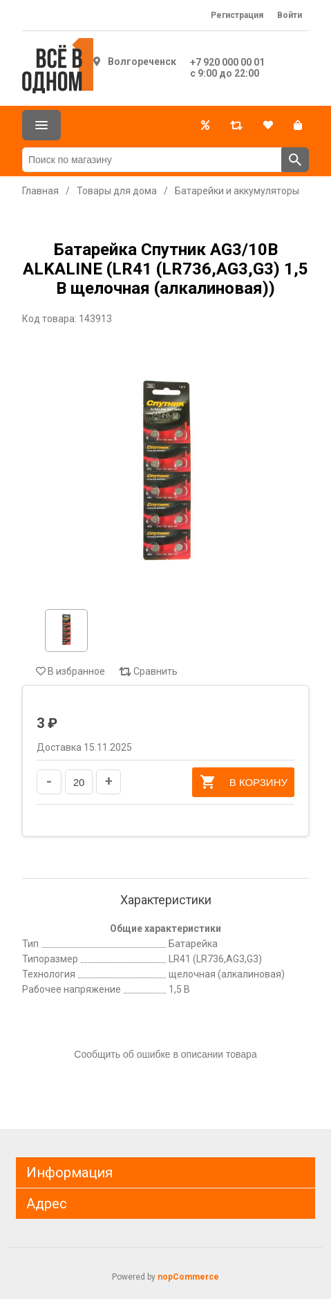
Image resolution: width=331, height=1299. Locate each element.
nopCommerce (188, 1277)
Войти (289, 15)
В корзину (243, 782)
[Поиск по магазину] (152, 159)
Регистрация (237, 15)
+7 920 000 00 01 (227, 62)
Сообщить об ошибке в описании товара (165, 1054)
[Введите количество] (79, 781)
